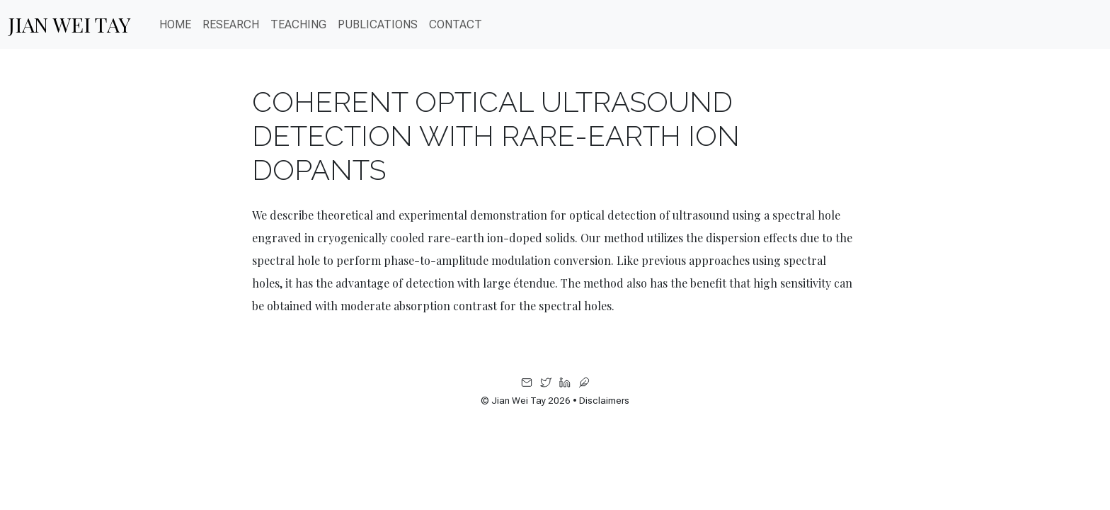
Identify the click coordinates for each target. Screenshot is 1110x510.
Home (175, 24)
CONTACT (455, 24)
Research (230, 24)
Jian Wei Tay (69, 24)
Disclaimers (604, 400)
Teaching (298, 24)
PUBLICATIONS (378, 24)
